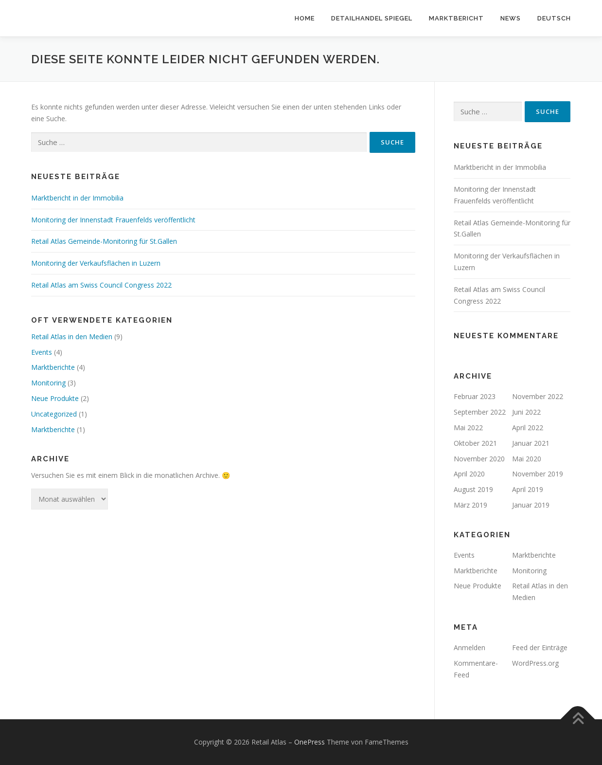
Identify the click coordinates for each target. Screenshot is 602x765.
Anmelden (469, 647)
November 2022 (537, 396)
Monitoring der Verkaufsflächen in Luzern (95, 263)
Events (41, 352)
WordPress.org (535, 663)
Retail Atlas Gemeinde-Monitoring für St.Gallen (104, 241)
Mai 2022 (468, 427)
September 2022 (480, 412)
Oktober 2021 (475, 443)
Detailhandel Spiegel (371, 18)
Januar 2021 (530, 443)
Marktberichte (53, 367)
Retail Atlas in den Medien (71, 336)
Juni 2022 (526, 412)
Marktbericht (456, 18)
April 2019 (527, 489)
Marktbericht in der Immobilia (77, 197)
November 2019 (537, 473)
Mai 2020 (526, 458)
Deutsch (554, 18)
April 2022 (527, 427)
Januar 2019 (530, 505)
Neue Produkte (55, 398)
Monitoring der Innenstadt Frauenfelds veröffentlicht (113, 219)
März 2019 (470, 505)
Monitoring (48, 382)
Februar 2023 (475, 396)
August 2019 (473, 489)
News (510, 18)
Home (305, 18)
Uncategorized (54, 414)
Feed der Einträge (539, 647)
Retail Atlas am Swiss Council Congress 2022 (101, 285)
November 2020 (479, 458)
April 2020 (469, 473)
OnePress (309, 742)
